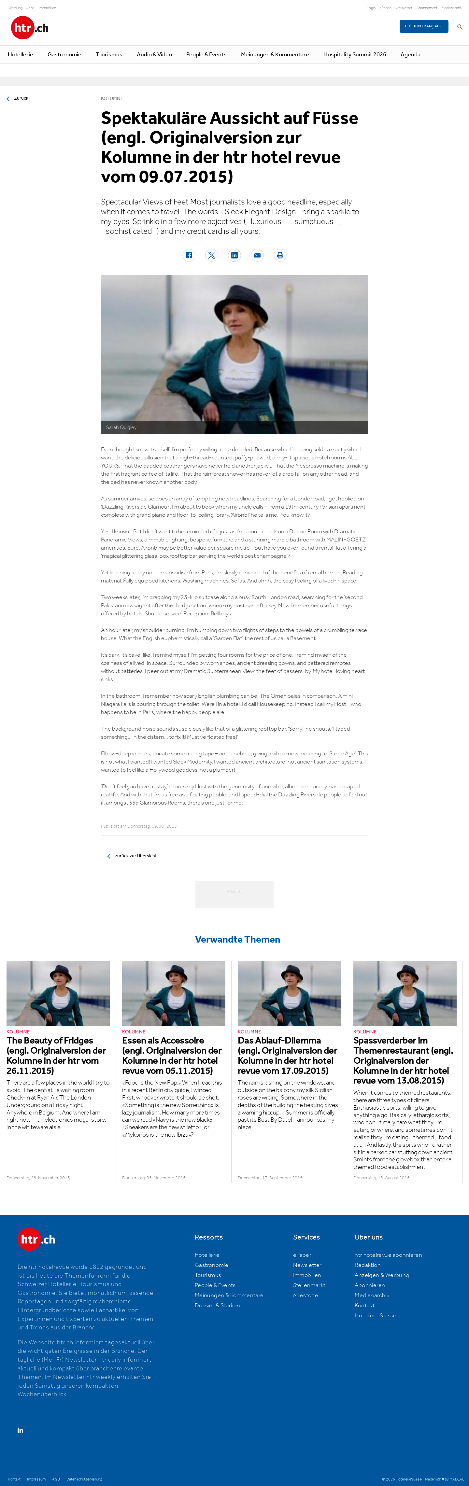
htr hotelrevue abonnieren (388, 1255)
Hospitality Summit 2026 (354, 54)
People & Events (206, 54)
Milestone (306, 1295)
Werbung (15, 8)
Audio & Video (154, 54)
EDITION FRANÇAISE (424, 26)
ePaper (385, 8)
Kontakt (365, 1305)
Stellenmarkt (309, 1285)
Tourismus (109, 54)
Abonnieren (370, 1285)
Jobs (30, 8)
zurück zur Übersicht (136, 856)
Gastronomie (64, 54)
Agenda (410, 54)
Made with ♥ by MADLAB (444, 1479)
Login (371, 8)
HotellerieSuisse (375, 1315)
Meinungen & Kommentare (275, 54)
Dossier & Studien (217, 1305)
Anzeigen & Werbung (382, 1275)
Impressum (36, 1479)
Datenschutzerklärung (84, 1479)
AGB (56, 1479)
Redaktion (368, 1265)
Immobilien (47, 8)
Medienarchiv (451, 8)
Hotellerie (20, 54)
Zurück (21, 98)
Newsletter (403, 8)
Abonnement (426, 8)
